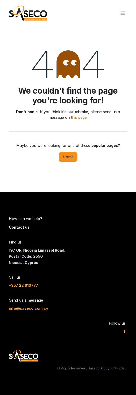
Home (68, 157)
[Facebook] (124, 331)
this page (79, 117)
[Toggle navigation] (122, 13)
